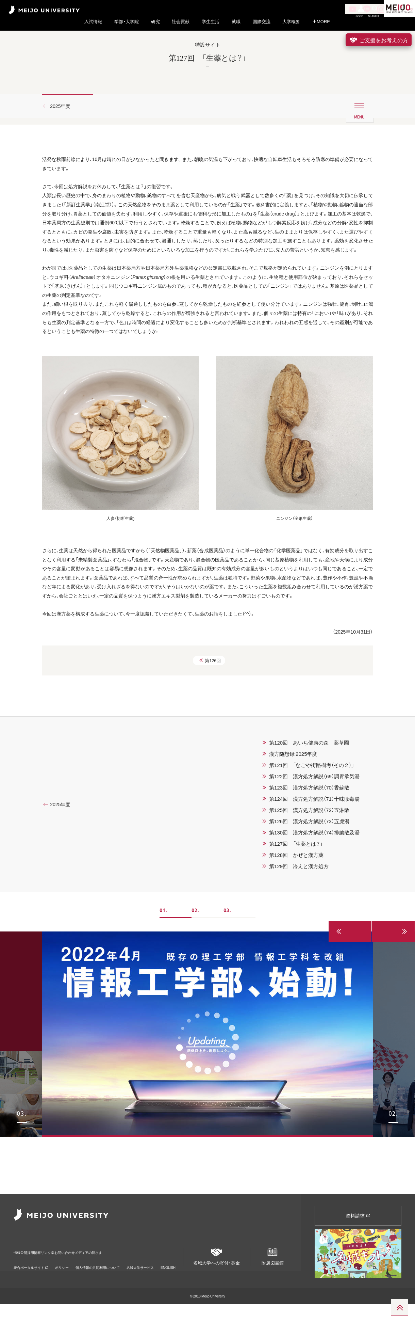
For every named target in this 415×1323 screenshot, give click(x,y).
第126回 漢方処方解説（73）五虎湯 (309, 897)
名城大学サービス (140, 1276)
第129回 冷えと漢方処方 (299, 942)
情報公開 (22, 1266)
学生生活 (210, 21)
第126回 (210, 735)
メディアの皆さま (151, 1266)
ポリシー (62, 1276)
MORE (321, 21)
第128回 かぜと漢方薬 (296, 931)
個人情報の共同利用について (98, 1276)
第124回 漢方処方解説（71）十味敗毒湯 (314, 874)
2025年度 (62, 120)
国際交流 (261, 21)
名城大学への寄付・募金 (216, 1272)
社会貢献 (180, 21)
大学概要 (291, 21)
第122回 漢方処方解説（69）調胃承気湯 (314, 852)
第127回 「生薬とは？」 (296, 919)
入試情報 (93, 21)
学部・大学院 (126, 21)
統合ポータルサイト (31, 1276)
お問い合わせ (110, 1266)
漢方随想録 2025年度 (293, 829)
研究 (155, 21)
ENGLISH (168, 1276)
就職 (236, 21)
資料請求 (358, 1234)
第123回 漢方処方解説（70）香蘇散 (309, 863)
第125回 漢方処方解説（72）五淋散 (309, 886)
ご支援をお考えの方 (378, 40)
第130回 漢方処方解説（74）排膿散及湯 (314, 908)
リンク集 (78, 1266)
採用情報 (50, 1266)
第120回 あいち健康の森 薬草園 (309, 818)
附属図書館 (272, 1272)
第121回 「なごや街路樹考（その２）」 (311, 841)
